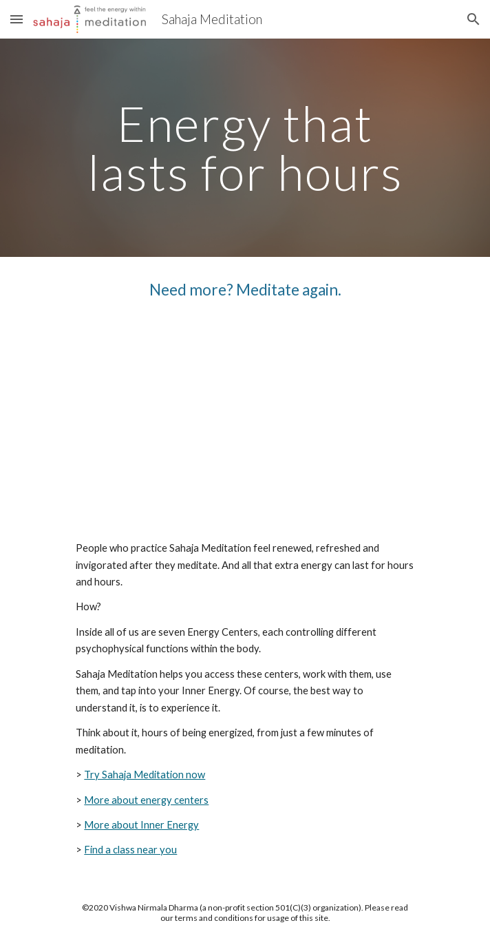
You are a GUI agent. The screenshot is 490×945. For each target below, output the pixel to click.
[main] (244, 148)
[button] (16, 19)
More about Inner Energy (141, 825)
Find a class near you (130, 849)
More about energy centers (146, 800)
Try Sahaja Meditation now (144, 774)
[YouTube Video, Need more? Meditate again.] (245, 420)
